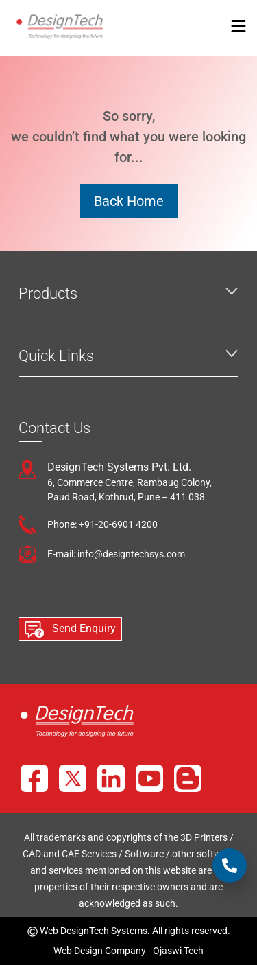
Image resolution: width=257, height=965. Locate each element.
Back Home (129, 201)
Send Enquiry (70, 629)
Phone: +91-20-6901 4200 (102, 524)
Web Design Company (99, 950)
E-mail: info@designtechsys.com (116, 553)
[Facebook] (34, 778)
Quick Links (56, 355)
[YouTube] (149, 778)
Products (48, 293)
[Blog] (187, 778)
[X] (72, 778)
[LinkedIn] (111, 778)
